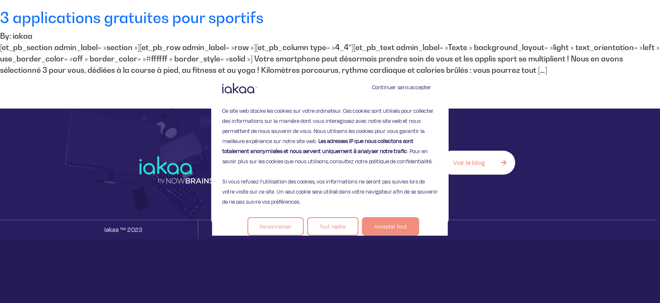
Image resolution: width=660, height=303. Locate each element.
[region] (330, 151)
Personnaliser (276, 226)
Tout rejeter (332, 226)
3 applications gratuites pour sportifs (131, 17)
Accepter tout (390, 226)
